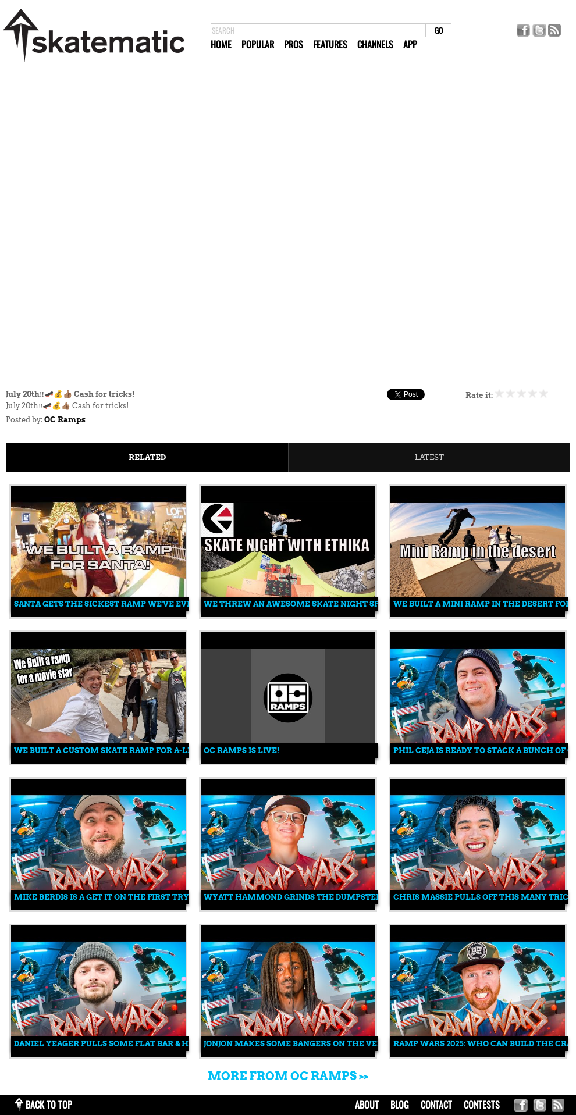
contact (436, 1105)
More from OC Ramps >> (288, 1076)
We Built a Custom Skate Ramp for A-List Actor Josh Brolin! (150, 750)
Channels (375, 44)
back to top (49, 1105)
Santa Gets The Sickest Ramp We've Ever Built (119, 604)
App (410, 44)
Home (221, 44)
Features (330, 44)
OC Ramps (65, 419)
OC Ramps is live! (241, 750)
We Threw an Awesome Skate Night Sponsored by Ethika (334, 604)
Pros (293, 44)
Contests (482, 1105)
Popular (257, 44)
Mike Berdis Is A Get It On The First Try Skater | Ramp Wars (147, 897)
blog (399, 1105)
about (367, 1105)
